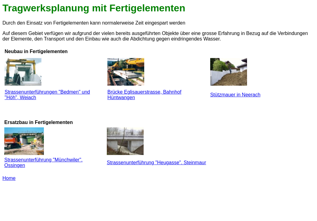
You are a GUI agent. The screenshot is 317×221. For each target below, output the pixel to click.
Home (9, 178)
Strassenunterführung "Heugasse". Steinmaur (156, 162)
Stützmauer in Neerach (235, 94)
